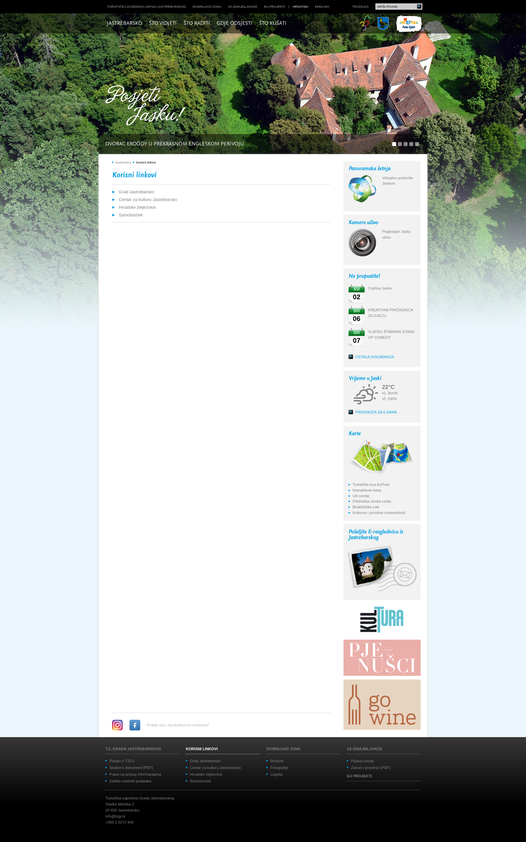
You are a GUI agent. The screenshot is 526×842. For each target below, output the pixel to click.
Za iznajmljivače (242, 6)
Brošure (276, 761)
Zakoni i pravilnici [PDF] (370, 768)
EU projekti (274, 6)
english (322, 6)
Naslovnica (123, 162)
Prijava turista (362, 761)
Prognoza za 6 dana (376, 412)
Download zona (207, 6)
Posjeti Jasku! (147, 106)
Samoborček (131, 214)
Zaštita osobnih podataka (130, 781)
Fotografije (279, 768)
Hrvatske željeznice (137, 207)
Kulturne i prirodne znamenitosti (379, 513)
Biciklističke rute (366, 507)
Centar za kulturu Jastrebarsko (148, 199)
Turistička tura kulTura (371, 484)
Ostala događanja (374, 357)
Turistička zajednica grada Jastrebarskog (146, 6)
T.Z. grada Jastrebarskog (133, 749)
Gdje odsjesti (234, 23)
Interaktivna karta (367, 490)
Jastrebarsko (124, 23)
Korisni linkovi (146, 162)
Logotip (276, 774)
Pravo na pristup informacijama (135, 774)
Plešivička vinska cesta (372, 501)
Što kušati (272, 23)
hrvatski (300, 6)
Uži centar (361, 496)
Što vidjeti (163, 23)
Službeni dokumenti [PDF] (131, 768)
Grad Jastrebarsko (136, 191)
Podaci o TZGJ (121, 761)
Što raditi (196, 23)
